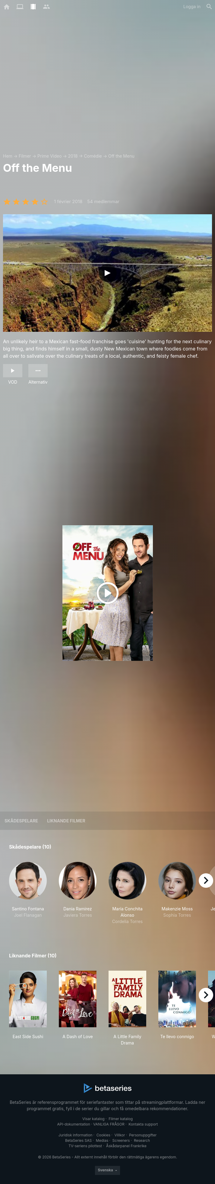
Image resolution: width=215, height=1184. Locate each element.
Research (142, 1140)
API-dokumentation (73, 1124)
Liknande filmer (66, 820)
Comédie (93, 156)
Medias (102, 1140)
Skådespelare (21, 820)
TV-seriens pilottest (85, 1146)
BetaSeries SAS (78, 1140)
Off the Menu (121, 156)
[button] (28, 893)
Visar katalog (93, 1118)
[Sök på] (209, 6)
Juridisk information (75, 1135)
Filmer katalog (121, 1118)
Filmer (25, 156)
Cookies (103, 1135)
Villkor (119, 1135)
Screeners (121, 1140)
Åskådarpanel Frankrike (126, 1146)
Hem (7, 156)
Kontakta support (143, 1124)
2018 (73, 156)
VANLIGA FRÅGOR (109, 1124)
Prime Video (49, 156)
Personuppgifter (143, 1135)
